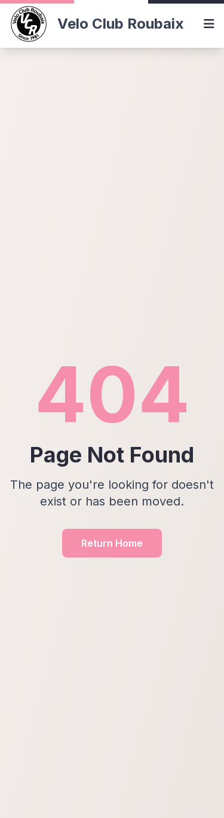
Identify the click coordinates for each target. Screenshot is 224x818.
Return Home (112, 543)
